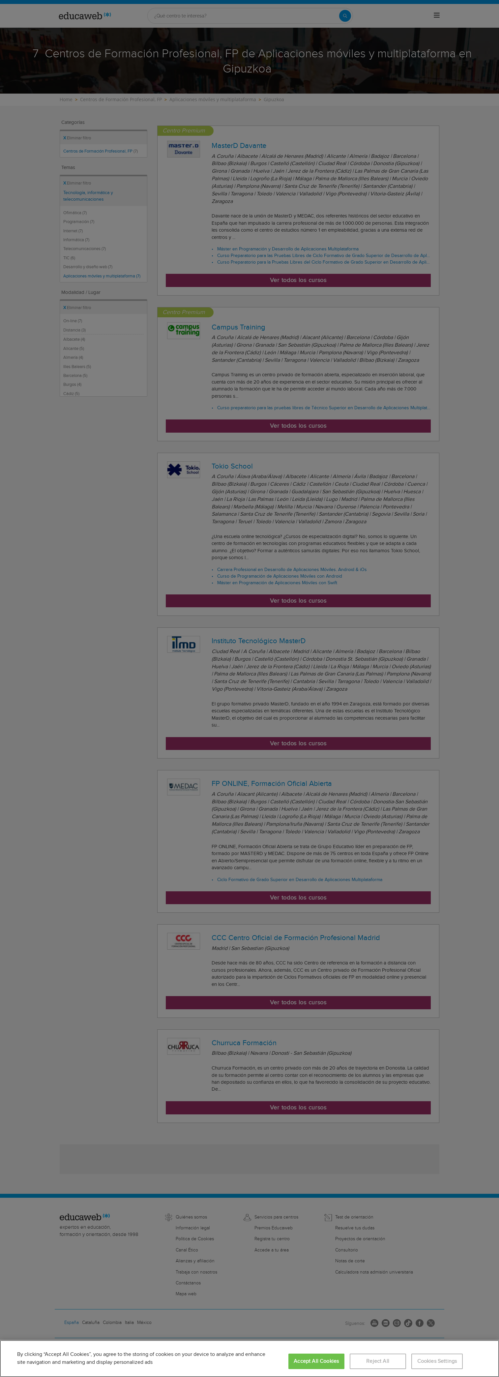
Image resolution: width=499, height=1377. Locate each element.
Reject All (377, 1361)
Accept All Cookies (316, 1361)
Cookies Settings (437, 1361)
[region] (249, 1358)
